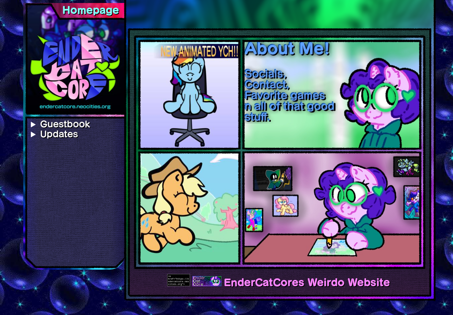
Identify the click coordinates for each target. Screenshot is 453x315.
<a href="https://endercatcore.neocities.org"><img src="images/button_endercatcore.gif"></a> (178, 280)
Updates (59, 134)
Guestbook (65, 124)
